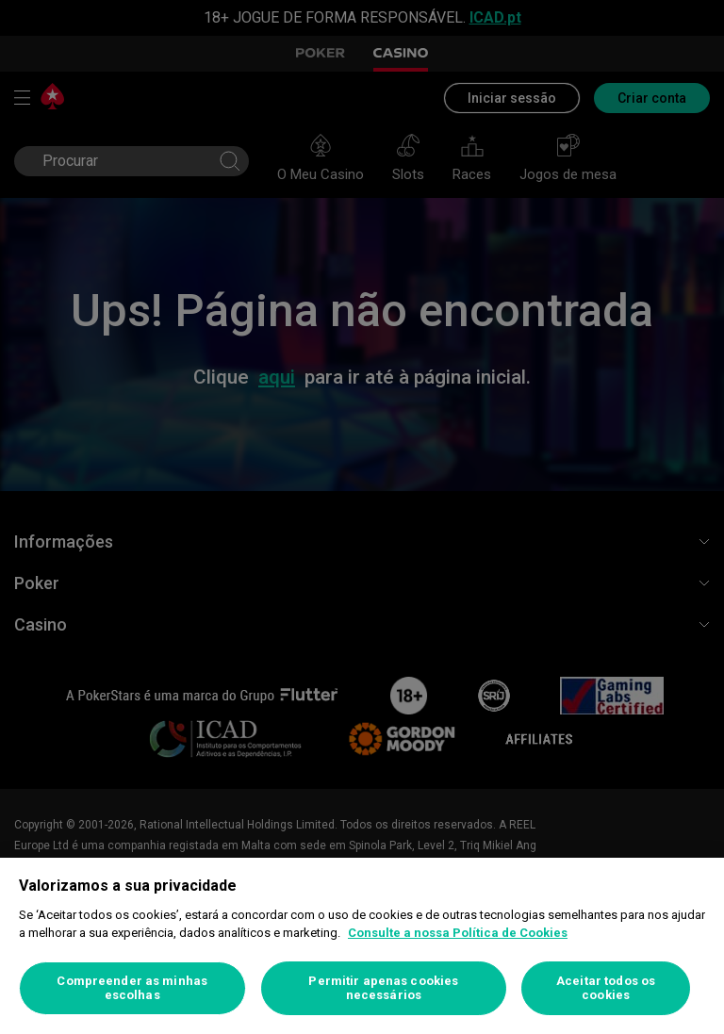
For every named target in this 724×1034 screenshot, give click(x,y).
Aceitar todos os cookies (605, 988)
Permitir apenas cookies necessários (383, 988)
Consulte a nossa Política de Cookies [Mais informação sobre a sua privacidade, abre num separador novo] (458, 933)
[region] (362, 946)
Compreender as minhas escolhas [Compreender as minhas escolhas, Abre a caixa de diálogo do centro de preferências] (132, 988)
